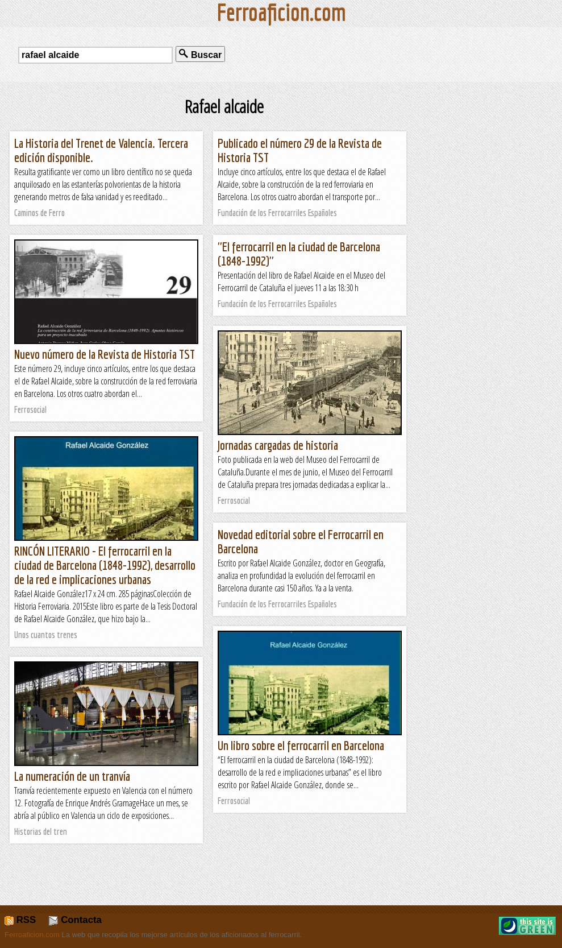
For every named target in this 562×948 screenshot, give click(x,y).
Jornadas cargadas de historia (278, 445)
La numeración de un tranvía (72, 776)
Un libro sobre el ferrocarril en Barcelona (301, 745)
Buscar (200, 54)
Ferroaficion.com (32, 934)
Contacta (75, 919)
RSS (20, 919)
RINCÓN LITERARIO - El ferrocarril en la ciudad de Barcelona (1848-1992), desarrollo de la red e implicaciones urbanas (104, 565)
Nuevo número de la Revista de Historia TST (104, 354)
